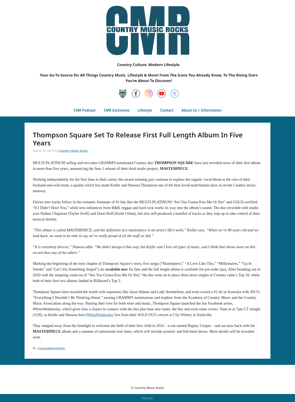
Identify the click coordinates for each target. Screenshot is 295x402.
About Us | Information (201, 110)
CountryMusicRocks (51, 348)
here (223, 269)
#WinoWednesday (100, 315)
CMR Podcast (84, 110)
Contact (166, 110)
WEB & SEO (147, 397)
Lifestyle (145, 110)
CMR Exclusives (116, 110)
